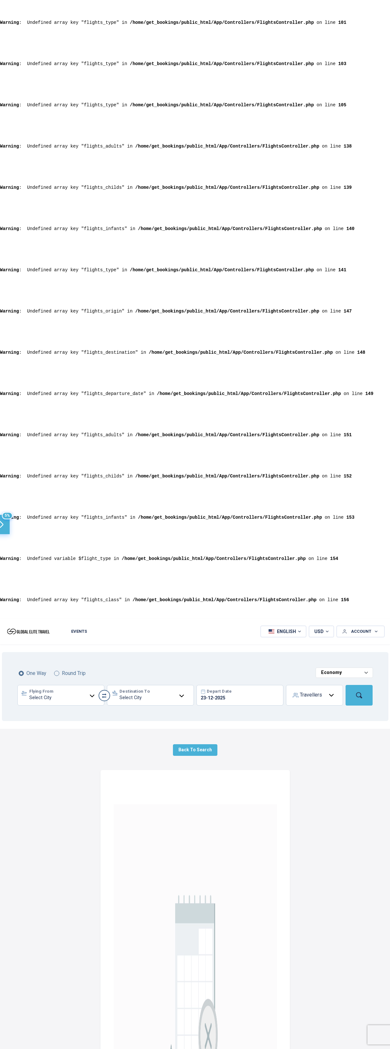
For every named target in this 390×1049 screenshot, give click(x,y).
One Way (36, 673)
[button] (283, 631)
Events (79, 631)
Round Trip (74, 673)
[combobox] (60, 695)
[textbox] (61, 696)
